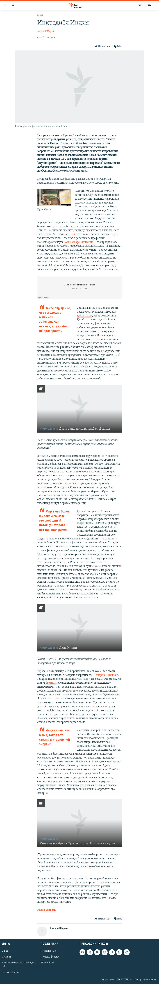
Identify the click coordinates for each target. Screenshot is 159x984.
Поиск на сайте (49, 951)
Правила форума (50, 957)
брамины (51, 682)
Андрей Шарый (46, 31)
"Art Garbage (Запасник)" (79, 242)
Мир (40, 15)
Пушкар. (113, 675)
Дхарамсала (84, 315)
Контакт (6, 957)
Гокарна (100, 675)
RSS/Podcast (47, 963)
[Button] (102, 46)
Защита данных (10, 972)
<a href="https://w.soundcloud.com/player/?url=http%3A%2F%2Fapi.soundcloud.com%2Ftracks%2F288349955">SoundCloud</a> (79, 287)
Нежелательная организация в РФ (19, 964)
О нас (5, 951)
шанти (76, 234)
